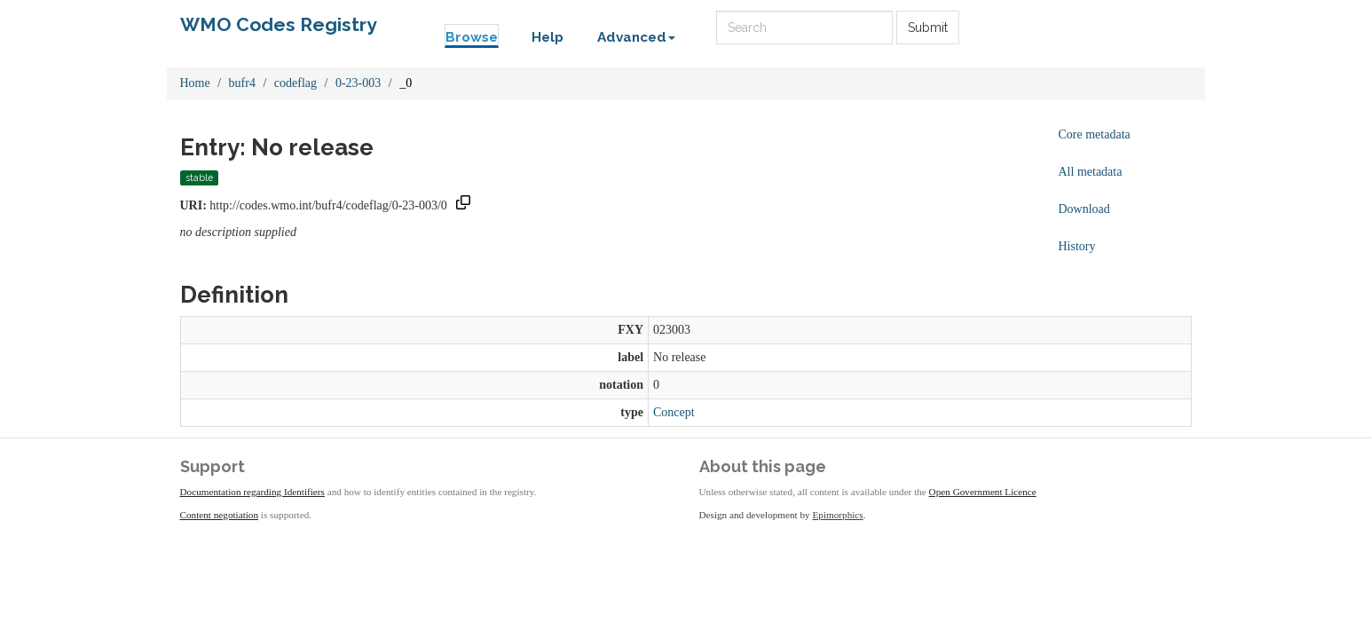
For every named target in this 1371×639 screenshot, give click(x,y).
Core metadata (1095, 134)
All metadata (1091, 171)
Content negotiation (219, 514)
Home (195, 83)
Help (547, 37)
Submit (928, 27)
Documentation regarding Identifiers (252, 491)
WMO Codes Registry (278, 24)
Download (1084, 209)
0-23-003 (358, 83)
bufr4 (242, 83)
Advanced (636, 37)
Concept (674, 412)
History (1077, 246)
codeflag (295, 83)
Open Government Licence (982, 491)
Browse (471, 37)
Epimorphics (838, 514)
